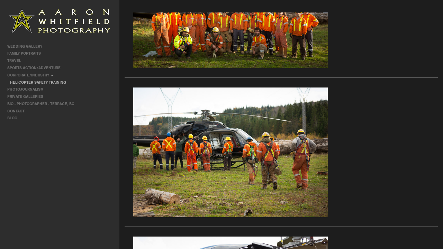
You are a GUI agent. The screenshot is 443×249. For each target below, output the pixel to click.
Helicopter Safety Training (38, 82)
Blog (12, 118)
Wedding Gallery (27, 46)
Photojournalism (27, 89)
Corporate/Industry (31, 75)
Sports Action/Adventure (36, 68)
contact (16, 111)
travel (16, 60)
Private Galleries (25, 96)
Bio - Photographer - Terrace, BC (40, 104)
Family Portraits (26, 53)
